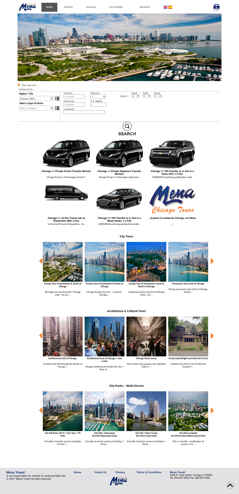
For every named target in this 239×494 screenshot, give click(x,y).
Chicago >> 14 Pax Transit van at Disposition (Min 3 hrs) (66, 219)
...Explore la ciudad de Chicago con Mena (172, 218)
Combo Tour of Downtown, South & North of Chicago (146, 285)
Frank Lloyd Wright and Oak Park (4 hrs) (188, 358)
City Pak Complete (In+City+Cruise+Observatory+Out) (188, 434)
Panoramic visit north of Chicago (188, 283)
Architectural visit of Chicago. (62, 358)
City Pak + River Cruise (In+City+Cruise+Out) (146, 434)
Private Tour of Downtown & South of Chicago (62, 285)
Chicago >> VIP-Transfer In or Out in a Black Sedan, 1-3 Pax (119, 219)
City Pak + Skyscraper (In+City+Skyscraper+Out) (104, 434)
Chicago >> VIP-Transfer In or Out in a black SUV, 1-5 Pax (172, 172)
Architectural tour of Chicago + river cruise (104, 360)
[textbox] (36, 98)
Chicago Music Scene (146, 358)
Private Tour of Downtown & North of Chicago (104, 285)
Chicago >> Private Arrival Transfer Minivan (66, 171)
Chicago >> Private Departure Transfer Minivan (119, 172)
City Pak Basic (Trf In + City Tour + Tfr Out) (63, 434)
